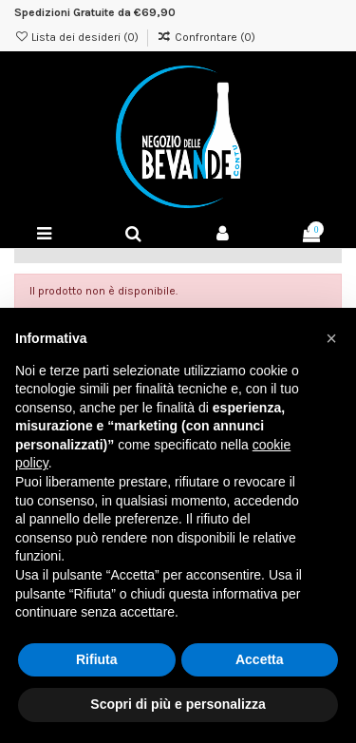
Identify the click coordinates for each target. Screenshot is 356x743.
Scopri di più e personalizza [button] (177, 704)
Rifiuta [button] (97, 659)
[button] (331, 338)
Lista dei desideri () (77, 37)
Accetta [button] (259, 659)
